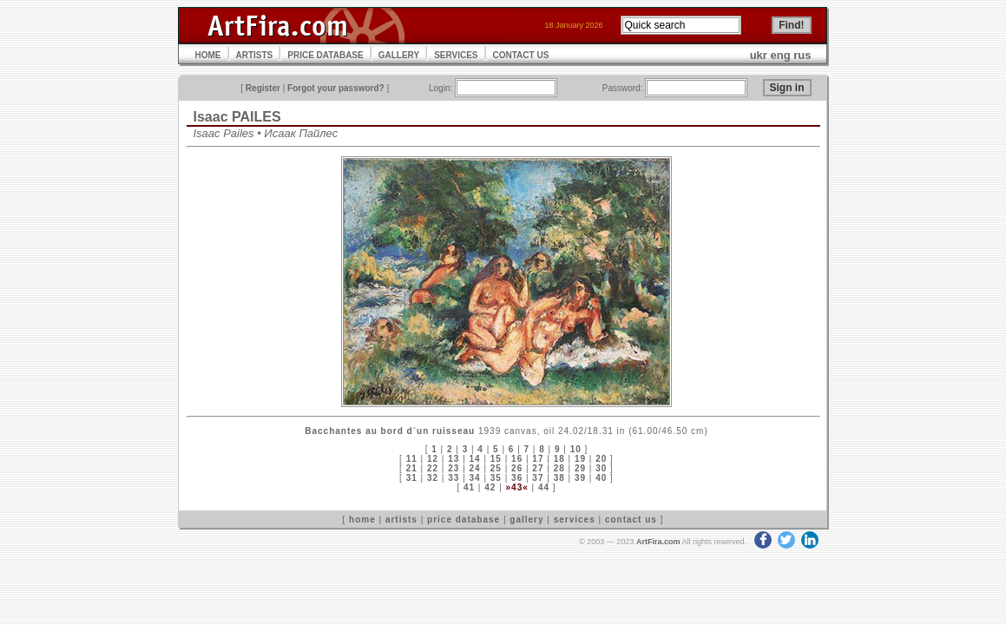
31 (412, 478)
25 (496, 468)
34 (475, 478)
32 (432, 478)
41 (469, 487)
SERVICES (455, 55)
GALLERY (398, 55)
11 (412, 459)
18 (559, 459)
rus (802, 55)
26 (517, 468)
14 (475, 459)
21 (412, 468)
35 (496, 478)
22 (432, 468)
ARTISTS (254, 55)
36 (517, 478)
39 (580, 478)
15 (496, 459)
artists (401, 519)
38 (559, 478)
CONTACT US (521, 55)
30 (601, 468)
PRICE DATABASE (325, 55)
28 (559, 468)
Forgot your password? (336, 88)
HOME (208, 55)
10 (576, 449)
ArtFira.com (658, 541)
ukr (758, 55)
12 (432, 459)
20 (601, 459)
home (362, 519)
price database (463, 519)
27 (537, 468)
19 (580, 459)
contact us (631, 519)
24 (475, 468)
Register (263, 88)
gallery (526, 519)
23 (453, 468)
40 (601, 478)
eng (781, 55)
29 (580, 468)
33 (453, 478)
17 (537, 459)
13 (453, 459)
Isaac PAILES (237, 116)
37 (537, 478)
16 (517, 459)
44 (543, 487)
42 (490, 487)
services (574, 519)
